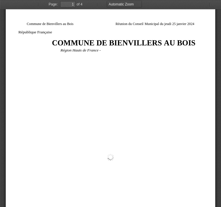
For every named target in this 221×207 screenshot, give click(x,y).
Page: (53, 4)
